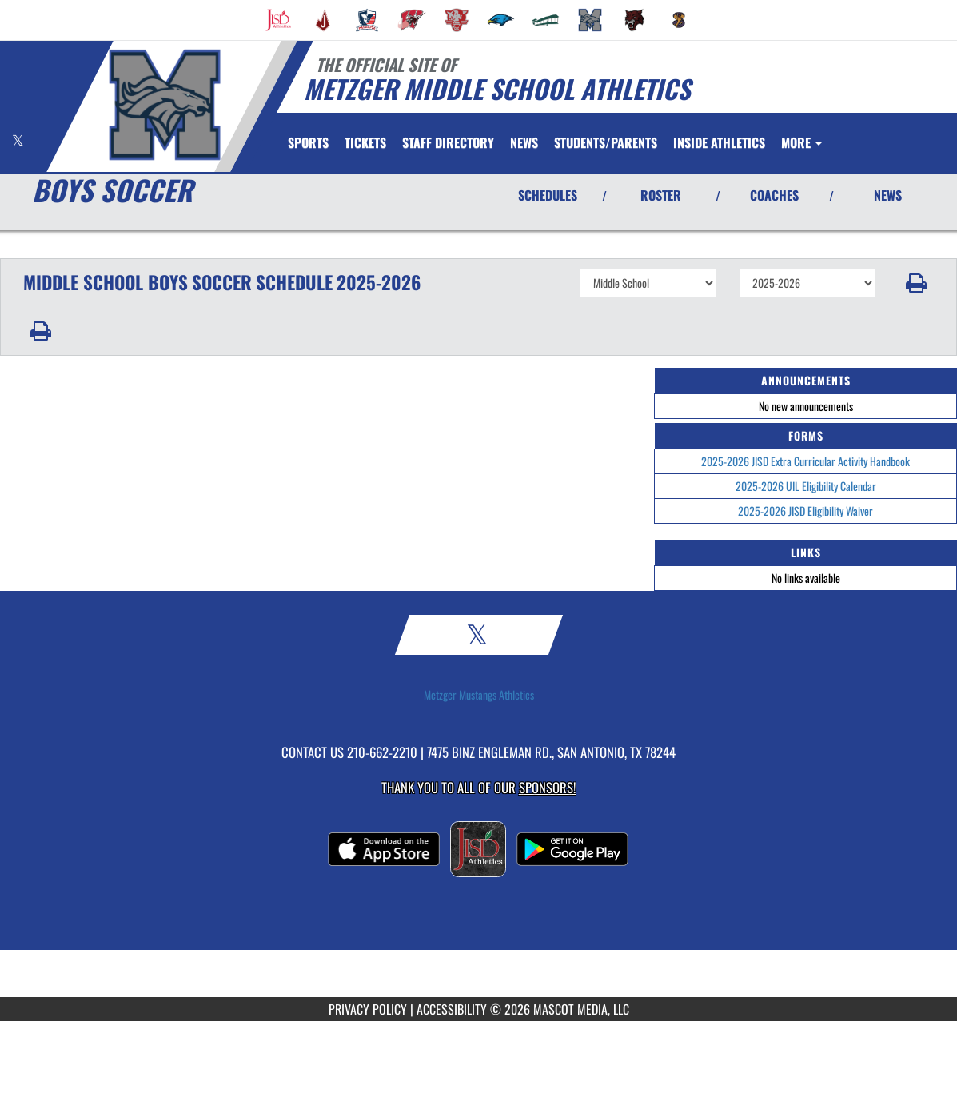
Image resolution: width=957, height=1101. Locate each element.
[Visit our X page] (18, 140)
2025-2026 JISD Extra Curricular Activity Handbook (805, 461)
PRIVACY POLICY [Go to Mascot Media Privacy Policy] (368, 1009)
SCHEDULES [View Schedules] (547, 195)
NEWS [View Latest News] (888, 195)
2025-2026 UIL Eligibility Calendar (806, 485)
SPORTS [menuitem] (308, 142)
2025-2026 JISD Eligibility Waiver (805, 510)
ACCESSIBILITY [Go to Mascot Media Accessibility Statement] (452, 1009)
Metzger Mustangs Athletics (479, 695)
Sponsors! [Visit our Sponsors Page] (547, 787)
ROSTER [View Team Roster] (660, 195)
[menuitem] (278, 20)
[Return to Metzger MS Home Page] (164, 105)
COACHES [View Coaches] (774, 195)
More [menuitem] (801, 142)
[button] (916, 283)
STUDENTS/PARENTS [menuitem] (605, 142)
